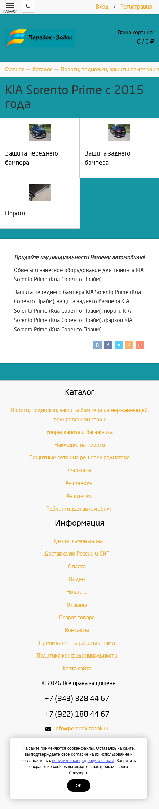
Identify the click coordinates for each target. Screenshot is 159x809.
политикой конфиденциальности (83, 760)
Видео (77, 579)
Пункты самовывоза (77, 541)
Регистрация (136, 7)
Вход (102, 7)
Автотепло (79, 496)
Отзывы (77, 605)
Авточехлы (79, 483)
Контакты (77, 630)
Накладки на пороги (79, 445)
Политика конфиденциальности (77, 656)
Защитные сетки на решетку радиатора (80, 457)
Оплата (77, 566)
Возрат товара (77, 617)
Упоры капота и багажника (79, 432)
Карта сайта (77, 668)
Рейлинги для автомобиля (79, 509)
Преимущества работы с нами (77, 643)
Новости (77, 592)
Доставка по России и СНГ (76, 554)
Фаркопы (79, 470)
